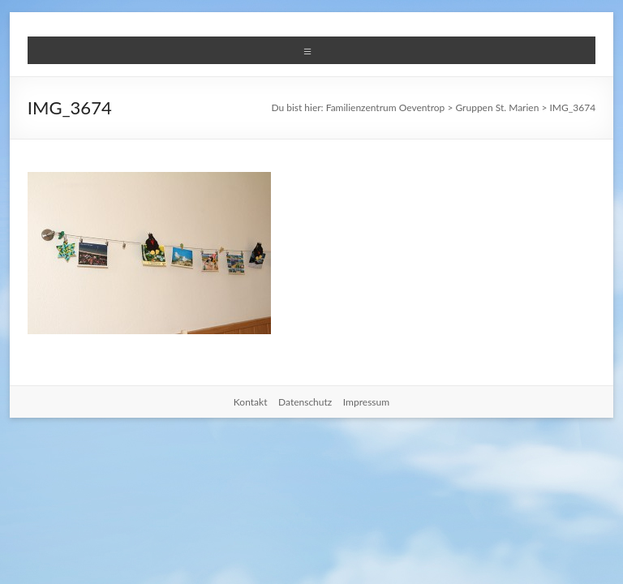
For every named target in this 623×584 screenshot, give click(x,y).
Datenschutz (305, 402)
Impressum (366, 402)
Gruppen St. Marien (497, 107)
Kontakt (251, 402)
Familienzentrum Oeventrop (385, 107)
